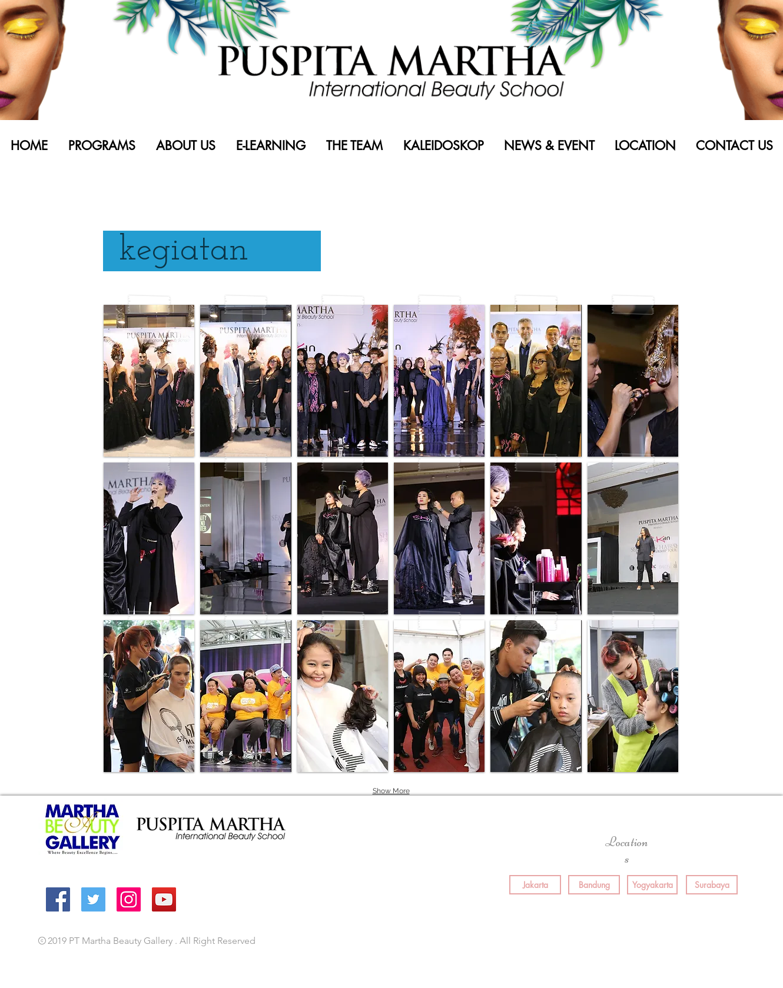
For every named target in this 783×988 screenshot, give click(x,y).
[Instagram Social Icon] (129, 899)
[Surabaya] (712, 884)
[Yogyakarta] (652, 884)
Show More (391, 791)
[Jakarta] (535, 884)
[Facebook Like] (555, 941)
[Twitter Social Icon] (93, 899)
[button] (149, 381)
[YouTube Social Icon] (164, 899)
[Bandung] (594, 884)
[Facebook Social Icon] (58, 899)
